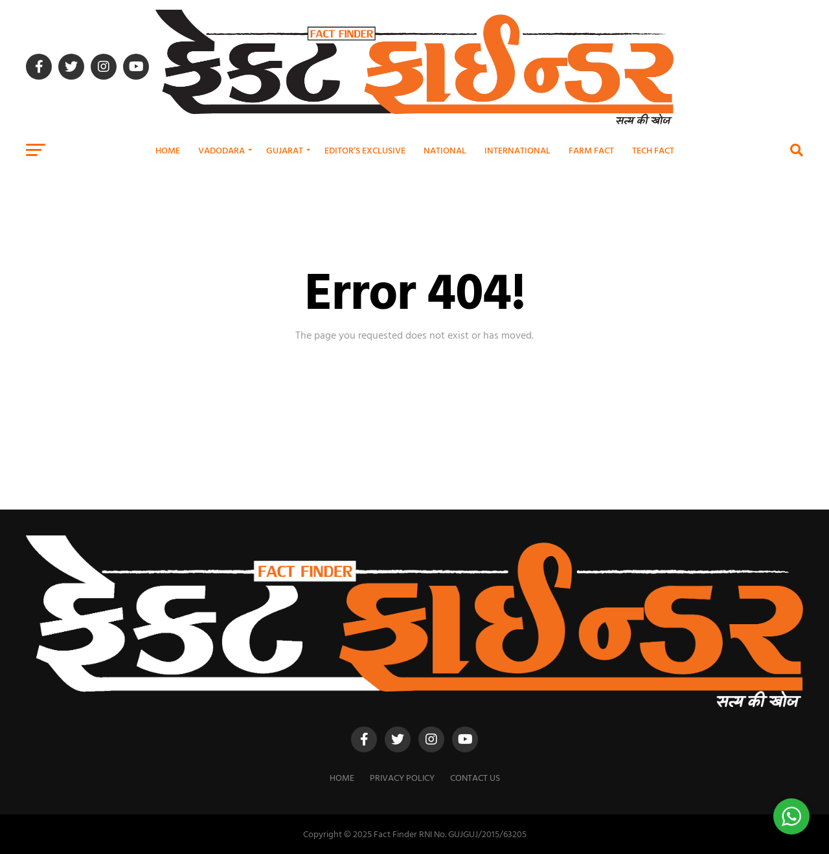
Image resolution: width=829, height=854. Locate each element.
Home (167, 150)
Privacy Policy (402, 777)
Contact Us (475, 777)
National (445, 150)
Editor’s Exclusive (364, 150)
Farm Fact (591, 150)
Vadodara (221, 150)
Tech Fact (653, 150)
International (517, 150)
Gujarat (284, 150)
